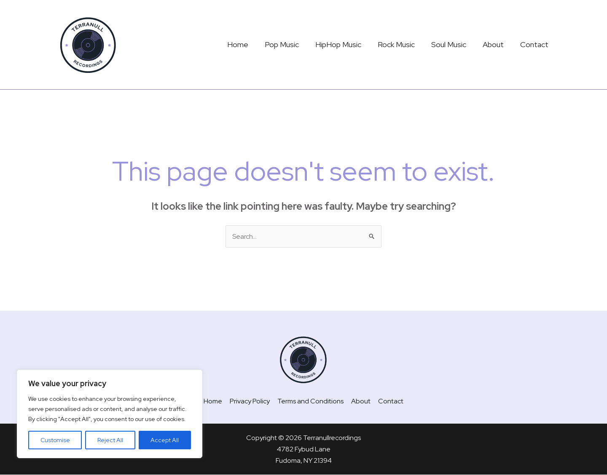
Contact (535, 44)
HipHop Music (344, 44)
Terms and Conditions (310, 401)
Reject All (110, 440)
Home (245, 44)
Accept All (164, 440)
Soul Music (451, 44)
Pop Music (288, 44)
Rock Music (400, 44)
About (494, 44)
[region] (109, 414)
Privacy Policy (251, 401)
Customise (55, 440)
